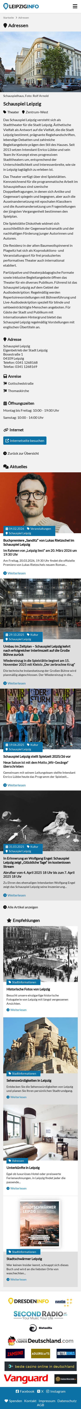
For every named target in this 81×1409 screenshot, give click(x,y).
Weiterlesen (17, 573)
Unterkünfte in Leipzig (23, 1167)
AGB (40, 1405)
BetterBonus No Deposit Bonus (66, 1353)
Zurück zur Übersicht (23, 453)
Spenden (15, 1401)
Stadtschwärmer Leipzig (24, 1259)
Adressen (23, 17)
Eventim (64, 1302)
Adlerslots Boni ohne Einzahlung (40, 1353)
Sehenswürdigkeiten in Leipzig (28, 1080)
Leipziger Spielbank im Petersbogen (40, 1341)
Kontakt (30, 1401)
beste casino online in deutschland (41, 1366)
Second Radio (41, 1315)
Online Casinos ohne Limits (65, 1379)
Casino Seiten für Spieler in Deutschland (40, 1328)
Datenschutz (66, 1401)
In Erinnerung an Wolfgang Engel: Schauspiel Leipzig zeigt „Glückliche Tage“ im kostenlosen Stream (36, 862)
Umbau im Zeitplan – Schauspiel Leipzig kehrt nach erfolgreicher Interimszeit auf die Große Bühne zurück (36, 650)
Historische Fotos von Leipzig (28, 989)
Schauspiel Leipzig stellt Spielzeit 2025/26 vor (37, 756)
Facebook (27, 1391)
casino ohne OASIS (26, 1379)
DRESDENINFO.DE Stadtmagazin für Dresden (28, 1301)
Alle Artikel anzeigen (23, 907)
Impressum (47, 1401)
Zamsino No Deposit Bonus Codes (15, 1353)
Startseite (21, 6)
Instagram (57, 1391)
